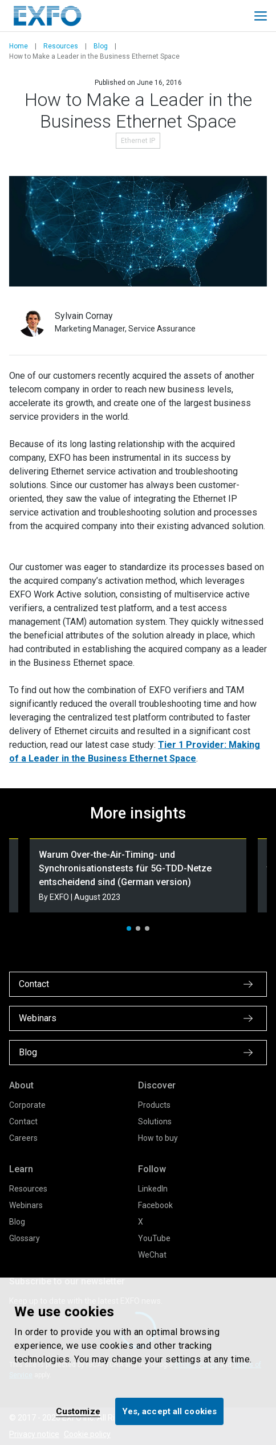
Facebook (155, 1205)
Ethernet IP (138, 141)
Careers (23, 1138)
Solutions (155, 1121)
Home (18, 46)
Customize (78, 1411)
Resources (60, 46)
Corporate (27, 1105)
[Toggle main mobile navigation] (260, 16)
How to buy (158, 1138)
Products (154, 1105)
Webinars (26, 1205)
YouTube (154, 1238)
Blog (101, 46)
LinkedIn (153, 1188)
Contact (23, 1121)
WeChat (152, 1254)
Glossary (24, 1238)
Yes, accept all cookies (169, 1411)
